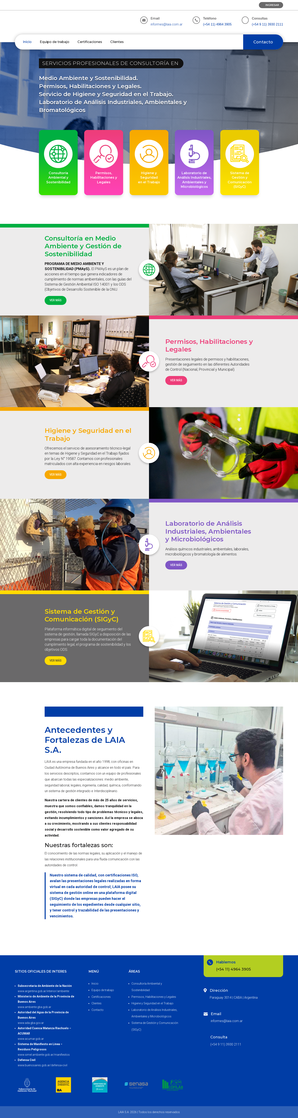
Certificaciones (89, 42)
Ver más (56, 300)
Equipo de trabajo (54, 42)
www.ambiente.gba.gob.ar (34, 1007)
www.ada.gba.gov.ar (31, 1023)
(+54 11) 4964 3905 (217, 24)
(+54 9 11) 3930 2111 (267, 24)
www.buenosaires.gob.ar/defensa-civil (42, 1065)
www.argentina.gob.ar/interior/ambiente (43, 991)
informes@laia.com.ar (166, 24)
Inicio (27, 42)
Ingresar (272, 5)
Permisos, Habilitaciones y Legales (153, 996)
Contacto (263, 42)
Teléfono (209, 18)
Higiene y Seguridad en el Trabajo (152, 1003)
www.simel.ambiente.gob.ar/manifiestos (44, 1054)
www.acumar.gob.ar (31, 1038)
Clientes (117, 42)
